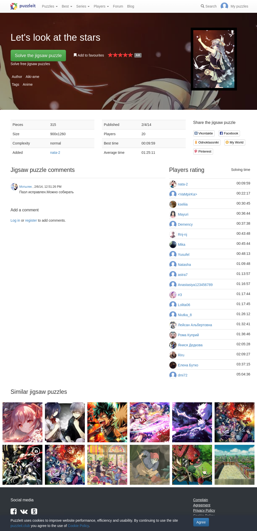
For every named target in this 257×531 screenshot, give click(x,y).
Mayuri (183, 214)
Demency (185, 224)
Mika (181, 245)
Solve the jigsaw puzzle (38, 55)
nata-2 (55, 153)
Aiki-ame (32, 77)
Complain (200, 500)
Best (67, 6)
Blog (130, 6)
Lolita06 (184, 305)
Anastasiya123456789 (195, 285)
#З (180, 295)
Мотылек (25, 186)
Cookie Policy (78, 526)
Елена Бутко (188, 365)
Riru (181, 355)
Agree (201, 522)
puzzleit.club (20, 526)
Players (101, 6)
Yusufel (183, 255)
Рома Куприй (188, 335)
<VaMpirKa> (187, 194)
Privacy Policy (204, 510)
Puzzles (50, 6)
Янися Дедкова (190, 345)
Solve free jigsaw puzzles (30, 64)
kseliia (183, 204)
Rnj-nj (182, 234)
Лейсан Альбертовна (195, 325)
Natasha (184, 265)
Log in (15, 220)
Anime (28, 84)
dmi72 (182, 375)
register (31, 220)
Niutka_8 (185, 315)
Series (83, 6)
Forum (118, 6)
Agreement (201, 505)
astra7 (183, 275)
